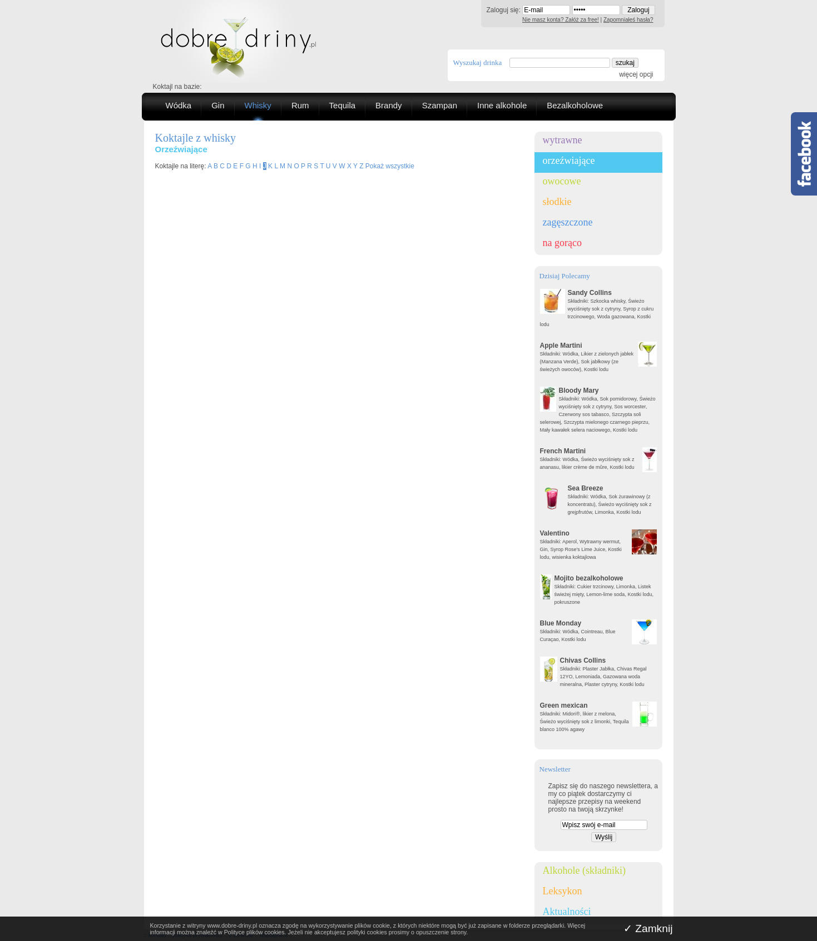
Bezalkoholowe (575, 105)
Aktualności (567, 911)
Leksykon (562, 891)
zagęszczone (568, 222)
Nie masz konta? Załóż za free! (560, 20)
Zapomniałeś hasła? (628, 20)
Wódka (179, 105)
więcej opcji (636, 74)
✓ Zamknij (648, 928)
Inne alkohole (502, 105)
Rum (300, 105)
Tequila (342, 105)
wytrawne (562, 140)
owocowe (562, 181)
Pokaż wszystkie (389, 166)
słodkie (557, 201)
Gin (217, 105)
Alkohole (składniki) (584, 870)
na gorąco (562, 242)
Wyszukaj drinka (477, 62)
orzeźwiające (569, 160)
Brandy (388, 105)
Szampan (439, 105)
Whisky (258, 105)
